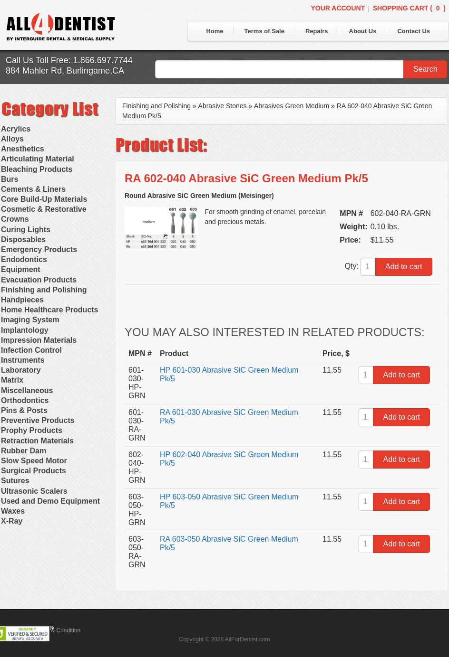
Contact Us (413, 31)
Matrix (12, 380)
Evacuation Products (39, 280)
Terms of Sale (264, 31)
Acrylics (15, 129)
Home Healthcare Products (49, 310)
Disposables (23, 239)
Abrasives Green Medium (291, 106)
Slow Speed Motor (34, 461)
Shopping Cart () (409, 8)
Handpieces (22, 300)
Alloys (12, 139)
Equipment (20, 269)
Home (214, 31)
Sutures (15, 481)
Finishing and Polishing (44, 290)
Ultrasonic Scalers (34, 491)
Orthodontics (25, 400)
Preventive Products (38, 420)
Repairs (316, 31)
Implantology (25, 330)
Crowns (15, 219)
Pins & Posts (24, 410)
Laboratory (21, 370)
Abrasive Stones (222, 106)
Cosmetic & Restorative (44, 209)
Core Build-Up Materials (44, 199)
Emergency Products (39, 249)
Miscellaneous (27, 390)
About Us (363, 31)
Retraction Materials (37, 441)
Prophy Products (31, 430)
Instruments (23, 360)
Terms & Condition (57, 630)
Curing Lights (25, 229)
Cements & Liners (33, 189)
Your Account (338, 8)
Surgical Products (33, 471)
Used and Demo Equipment (50, 501)
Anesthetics (22, 149)
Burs (9, 179)
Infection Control (31, 350)
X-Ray (11, 521)
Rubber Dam (23, 451)
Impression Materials (39, 340)
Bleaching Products (36, 169)
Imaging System (30, 320)
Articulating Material (37, 159)
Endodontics (24, 259)
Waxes (13, 511)
